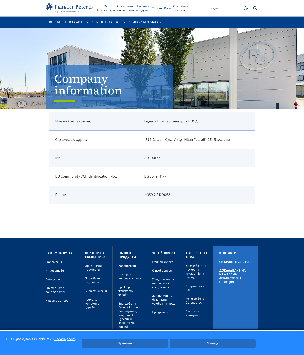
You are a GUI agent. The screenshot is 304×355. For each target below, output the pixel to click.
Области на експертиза (125, 8)
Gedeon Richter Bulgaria (64, 22)
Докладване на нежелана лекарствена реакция (196, 272)
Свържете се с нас (180, 8)
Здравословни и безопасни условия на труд (163, 300)
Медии (214, 8)
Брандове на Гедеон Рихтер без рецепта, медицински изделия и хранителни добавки (129, 315)
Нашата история (58, 301)
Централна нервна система (129, 276)
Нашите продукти (143, 8)
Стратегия (54, 262)
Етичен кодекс (162, 262)
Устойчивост (162, 8)
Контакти (227, 253)
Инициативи (55, 271)
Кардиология (127, 266)
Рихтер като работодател (55, 290)
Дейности (53, 279)
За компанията (106, 8)
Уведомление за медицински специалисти (163, 283)
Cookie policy (65, 339)
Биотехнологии (96, 291)
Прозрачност (161, 312)
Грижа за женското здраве (92, 304)
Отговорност (162, 271)
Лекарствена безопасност (195, 301)
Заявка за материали (193, 313)
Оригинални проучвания (93, 268)
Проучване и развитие (93, 280)
